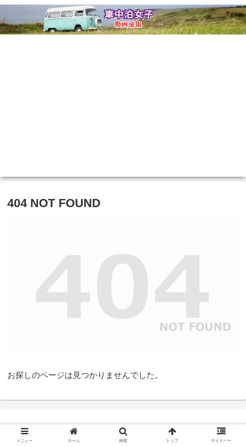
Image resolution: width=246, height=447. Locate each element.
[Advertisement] (123, 113)
